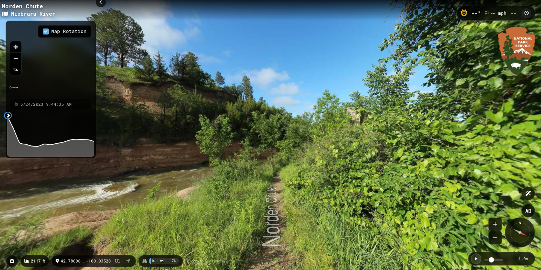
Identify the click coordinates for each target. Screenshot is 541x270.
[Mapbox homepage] (13, 90)
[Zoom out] (15, 58)
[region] (50, 59)
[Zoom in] (15, 46)
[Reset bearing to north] (15, 69)
